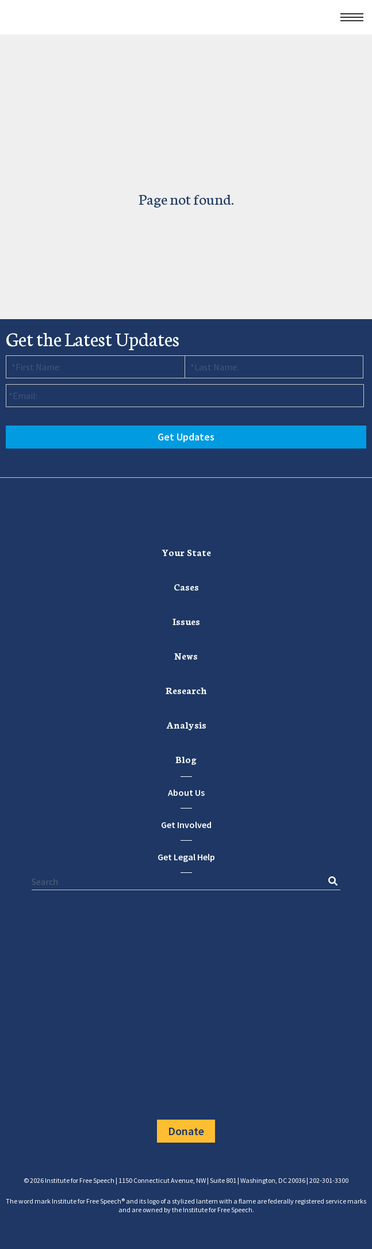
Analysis (186, 724)
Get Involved (186, 824)
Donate (186, 1131)
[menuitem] (186, 552)
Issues (186, 620)
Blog (186, 758)
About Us (186, 792)
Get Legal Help (186, 857)
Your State (186, 551)
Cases (186, 586)
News (186, 655)
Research (186, 689)
